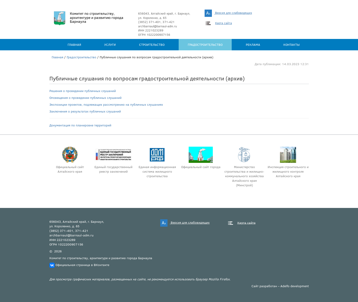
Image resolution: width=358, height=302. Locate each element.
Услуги (110, 44)
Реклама (253, 44)
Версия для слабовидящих (228, 13)
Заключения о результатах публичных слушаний (85, 111)
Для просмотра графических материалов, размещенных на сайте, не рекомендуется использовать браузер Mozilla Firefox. (140, 279)
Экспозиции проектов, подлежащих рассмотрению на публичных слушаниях (106, 104)
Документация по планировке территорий (80, 125)
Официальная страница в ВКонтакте (82, 265)
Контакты (291, 44)
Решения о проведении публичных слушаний (82, 91)
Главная (74, 44)
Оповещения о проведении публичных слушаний (85, 97)
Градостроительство (205, 44)
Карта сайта (223, 23)
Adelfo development (294, 286)
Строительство (152, 44)
